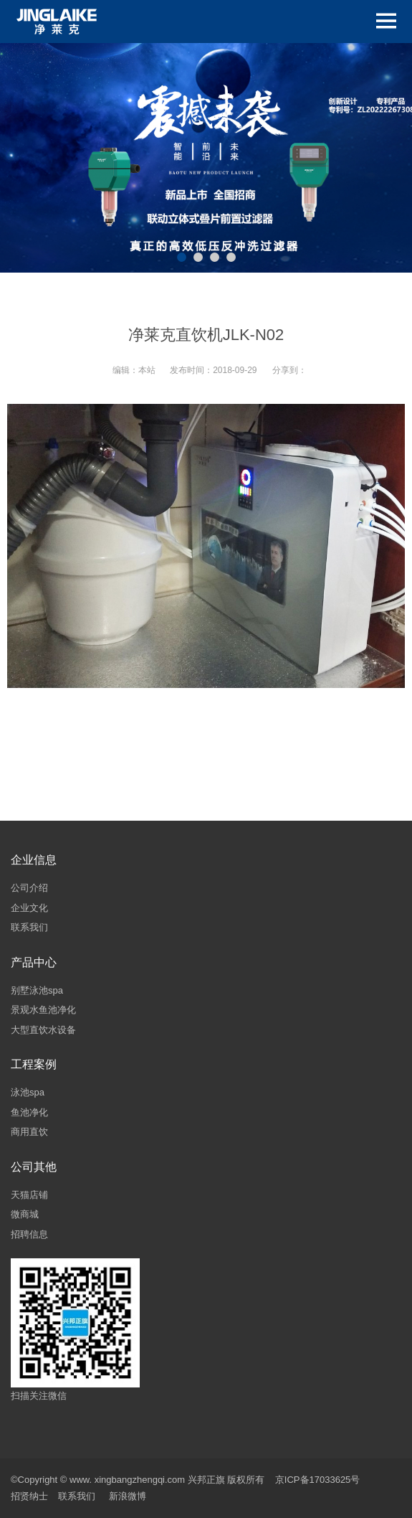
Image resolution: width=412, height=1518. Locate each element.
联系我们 (29, 927)
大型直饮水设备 (43, 1029)
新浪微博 (127, 1496)
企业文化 (29, 907)
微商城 (25, 1214)
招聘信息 (29, 1234)
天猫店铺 (29, 1194)
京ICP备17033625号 (317, 1479)
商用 (20, 1131)
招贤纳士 (29, 1496)
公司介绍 (29, 887)
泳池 (20, 1092)
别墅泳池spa (37, 990)
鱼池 (20, 1112)
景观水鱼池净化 (43, 1009)
